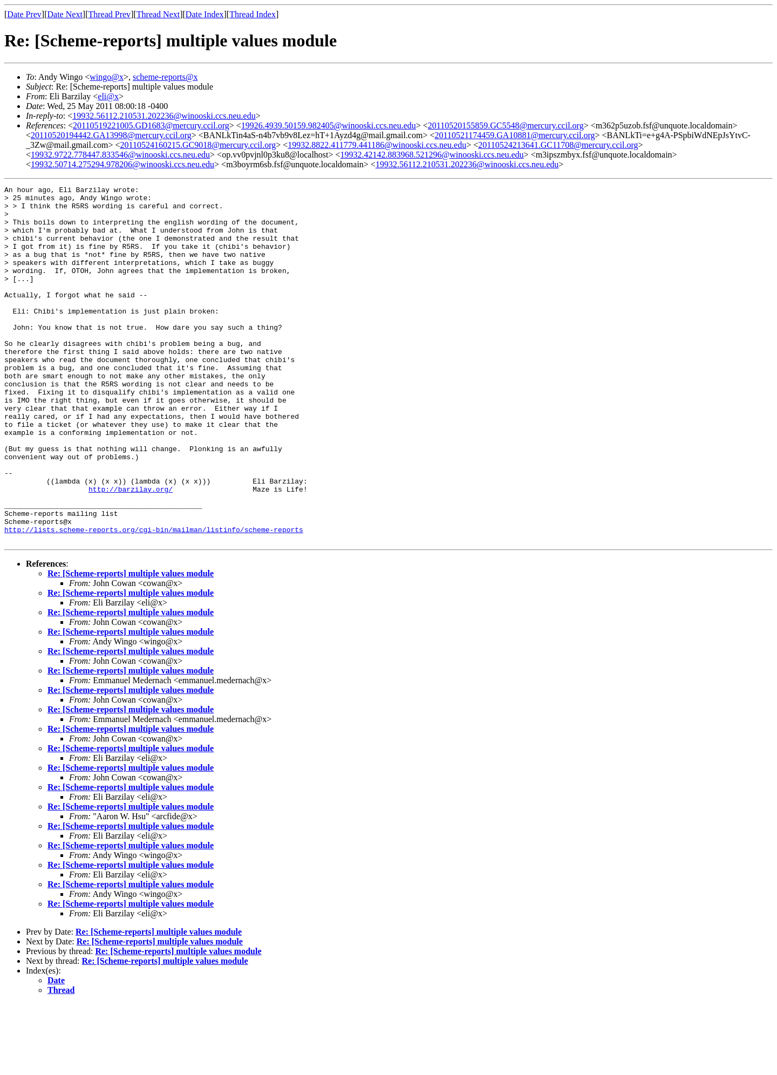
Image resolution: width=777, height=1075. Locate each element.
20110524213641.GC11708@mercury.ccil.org (558, 144)
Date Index (205, 14)
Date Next (65, 14)
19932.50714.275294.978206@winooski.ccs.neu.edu (122, 164)
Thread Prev (109, 14)
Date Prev (24, 14)
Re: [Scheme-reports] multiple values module (130, 644)
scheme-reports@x (165, 76)
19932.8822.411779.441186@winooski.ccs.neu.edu (377, 144)
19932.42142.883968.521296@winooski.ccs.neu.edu (432, 154)
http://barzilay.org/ (130, 550)
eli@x (108, 96)
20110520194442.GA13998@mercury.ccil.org (111, 135)
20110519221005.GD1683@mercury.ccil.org (151, 125)
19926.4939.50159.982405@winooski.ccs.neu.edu (328, 125)
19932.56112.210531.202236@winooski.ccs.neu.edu (163, 115)
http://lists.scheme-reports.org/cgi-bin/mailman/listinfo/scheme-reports (153, 599)
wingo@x (107, 76)
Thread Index (252, 14)
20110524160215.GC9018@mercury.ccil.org (198, 144)
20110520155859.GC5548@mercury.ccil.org (506, 125)
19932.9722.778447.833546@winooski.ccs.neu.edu (120, 154)
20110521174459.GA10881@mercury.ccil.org (514, 135)
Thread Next (158, 14)
